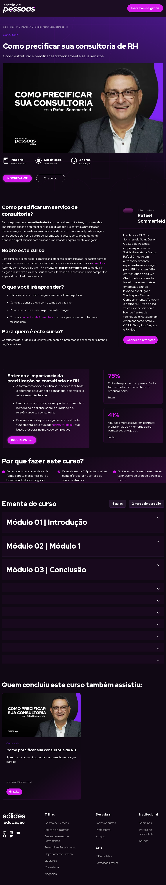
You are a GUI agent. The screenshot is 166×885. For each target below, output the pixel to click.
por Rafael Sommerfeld (19, 782)
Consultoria (24, 26)
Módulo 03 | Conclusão (46, 569)
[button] (145, 8)
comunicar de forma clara (37, 317)
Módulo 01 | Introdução (46, 522)
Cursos (13, 26)
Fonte (111, 397)
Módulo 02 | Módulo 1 (43, 546)
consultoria (99, 263)
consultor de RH (63, 425)
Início (5, 26)
